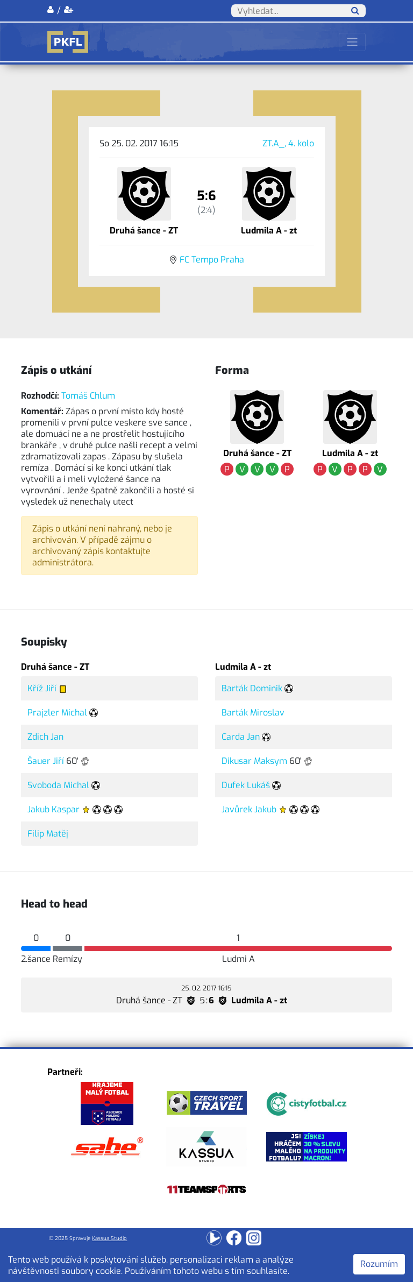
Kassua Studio (109, 1238)
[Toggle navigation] (352, 42)
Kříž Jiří (41, 688)
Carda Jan (241, 736)
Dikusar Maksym (254, 761)
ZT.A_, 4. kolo (288, 143)
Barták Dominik (252, 688)
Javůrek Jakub (249, 809)
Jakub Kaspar (53, 809)
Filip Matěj (47, 833)
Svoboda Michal (58, 785)
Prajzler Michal (57, 712)
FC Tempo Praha (212, 259)
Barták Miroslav (253, 712)
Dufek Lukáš (246, 785)
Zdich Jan (45, 736)
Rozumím (379, 1264)
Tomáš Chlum (88, 395)
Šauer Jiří (45, 761)
